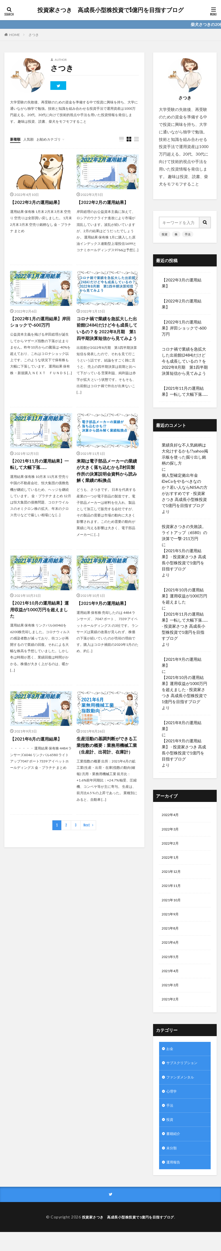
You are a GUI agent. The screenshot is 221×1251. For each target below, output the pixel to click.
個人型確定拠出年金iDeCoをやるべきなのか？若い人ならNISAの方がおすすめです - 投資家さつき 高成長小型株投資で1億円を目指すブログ (184, 490)
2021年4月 (171, 980)
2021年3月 (171, 995)
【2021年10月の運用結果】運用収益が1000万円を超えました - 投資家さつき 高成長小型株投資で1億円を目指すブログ (184, 689)
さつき (33, 35)
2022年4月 (171, 815)
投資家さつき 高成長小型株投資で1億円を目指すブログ (110, 10)
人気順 (31, 139)
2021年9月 (171, 920)
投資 (164, 234)
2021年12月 (173, 875)
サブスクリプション (184, 1075)
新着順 (16, 139)
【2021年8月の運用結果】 (37, 750)
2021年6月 (171, 950)
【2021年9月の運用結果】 (104, 613)
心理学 (172, 1105)
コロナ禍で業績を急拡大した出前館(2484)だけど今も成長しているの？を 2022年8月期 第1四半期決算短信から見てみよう (108, 332)
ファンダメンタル (182, 1090)
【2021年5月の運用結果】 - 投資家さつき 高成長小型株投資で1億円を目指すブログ (184, 559)
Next (86, 844)
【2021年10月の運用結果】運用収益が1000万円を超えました (41, 620)
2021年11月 (173, 890)
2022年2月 (171, 845)
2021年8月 (171, 935)
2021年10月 (173, 905)
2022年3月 (171, 830)
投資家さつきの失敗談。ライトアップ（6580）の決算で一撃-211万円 (184, 532)
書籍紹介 (174, 1150)
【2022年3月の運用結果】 (37, 202)
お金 (170, 1060)
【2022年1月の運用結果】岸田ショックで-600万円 (39, 322)
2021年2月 (171, 1010)
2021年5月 (171, 965)
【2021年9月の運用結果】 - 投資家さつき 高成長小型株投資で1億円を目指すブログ (184, 749)
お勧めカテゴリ (54, 139)
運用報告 (174, 1180)
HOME (14, 35)
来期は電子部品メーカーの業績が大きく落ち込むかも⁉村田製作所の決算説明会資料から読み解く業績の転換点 (106, 480)
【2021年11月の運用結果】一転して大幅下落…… (41, 473)
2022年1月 (171, 860)
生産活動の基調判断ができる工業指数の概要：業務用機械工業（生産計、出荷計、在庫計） (106, 760)
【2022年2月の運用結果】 (104, 202)
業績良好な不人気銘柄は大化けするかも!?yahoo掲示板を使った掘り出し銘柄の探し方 (185, 453)
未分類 (172, 1165)
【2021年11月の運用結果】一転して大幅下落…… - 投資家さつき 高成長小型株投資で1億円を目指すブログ (185, 626)
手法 (187, 234)
